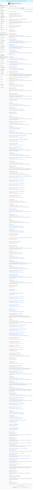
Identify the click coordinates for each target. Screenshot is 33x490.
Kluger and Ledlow (12, 199)
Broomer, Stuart (4, 73)
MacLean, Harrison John (12, 208)
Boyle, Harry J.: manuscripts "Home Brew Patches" (16, 191)
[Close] (32, 1)
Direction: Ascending (30, 9)
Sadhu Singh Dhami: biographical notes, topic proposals (17, 135)
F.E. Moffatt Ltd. (4, 44)
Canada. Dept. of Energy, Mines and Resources (4, 70)
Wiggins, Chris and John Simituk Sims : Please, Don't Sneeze (18, 77)
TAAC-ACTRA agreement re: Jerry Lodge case (15, 313)
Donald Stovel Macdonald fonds (15, 51)
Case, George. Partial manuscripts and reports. (16, 270)
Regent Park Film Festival (4, 43)
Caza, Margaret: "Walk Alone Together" (15, 195)
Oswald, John (4, 72)
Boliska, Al (10, 265)
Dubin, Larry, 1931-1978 (4, 64)
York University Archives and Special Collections (4, 47)
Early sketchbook (11, 29)
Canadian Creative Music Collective (4, 67)
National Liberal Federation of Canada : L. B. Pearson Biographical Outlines (20, 98)
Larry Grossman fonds (13, 113)
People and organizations (3, 55)
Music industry (11, 279)
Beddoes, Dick (11, 260)
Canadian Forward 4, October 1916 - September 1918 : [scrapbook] (19, 458)
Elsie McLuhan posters (12, 33)
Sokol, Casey (4, 60)
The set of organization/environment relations (16, 293)
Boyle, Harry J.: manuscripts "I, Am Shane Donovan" (17, 183)
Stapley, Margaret (11, 44)
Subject (2, 79)
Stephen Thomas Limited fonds (4, 21)
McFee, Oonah (11, 83)
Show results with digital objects (28, 11)
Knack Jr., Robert (11, 376)
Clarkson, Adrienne (12, 415)
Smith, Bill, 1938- (4, 74)
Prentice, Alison (11, 308)
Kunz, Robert (11, 56)
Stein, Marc (4, 52)
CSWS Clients (11, 319)
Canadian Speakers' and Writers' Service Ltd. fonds (4, 13)
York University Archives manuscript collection (16, 15)
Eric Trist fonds (13, 294)
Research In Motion (4, 51)
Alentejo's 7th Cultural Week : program (15, 25)
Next (27, 487)
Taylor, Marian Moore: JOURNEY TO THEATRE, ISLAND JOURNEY (18, 139)
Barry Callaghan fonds (4, 28)
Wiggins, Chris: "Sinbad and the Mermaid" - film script (17, 121)
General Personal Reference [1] (13, 424)
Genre (1, 81)
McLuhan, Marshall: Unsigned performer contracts (16, 332)
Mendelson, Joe (11, 381)
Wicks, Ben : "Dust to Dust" (13, 245)
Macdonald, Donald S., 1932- (4, 36)
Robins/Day (10, 386)
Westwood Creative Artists (4, 49)
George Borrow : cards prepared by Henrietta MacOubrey (17, 19)
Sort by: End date (24, 9)
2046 (25, 487)
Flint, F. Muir (11, 126)
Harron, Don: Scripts (12, 107)
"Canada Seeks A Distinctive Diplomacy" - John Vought (17, 420)
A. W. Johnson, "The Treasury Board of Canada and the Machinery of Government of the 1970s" (20, 237)
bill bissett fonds (4, 19)
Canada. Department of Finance (4, 59)
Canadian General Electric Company (4, 41)
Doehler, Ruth (11, 102)
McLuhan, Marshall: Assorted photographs (15, 365)
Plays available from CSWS (13, 171)
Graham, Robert (11, 229)
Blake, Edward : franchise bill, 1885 (14, 475)
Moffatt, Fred (4, 39)
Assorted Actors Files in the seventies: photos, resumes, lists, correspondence (20, 157)
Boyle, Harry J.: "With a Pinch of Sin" (14, 304)
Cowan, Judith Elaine (4, 37)
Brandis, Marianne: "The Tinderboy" (14, 345)
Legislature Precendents (12, 112)
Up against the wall (12, 361)
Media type (2, 87)
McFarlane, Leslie (11, 130)
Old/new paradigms (12, 289)
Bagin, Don (10, 219)
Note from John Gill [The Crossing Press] (15, 241)
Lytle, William (11, 204)
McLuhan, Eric (4, 65)
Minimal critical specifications (13, 285)
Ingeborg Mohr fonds (13, 31)
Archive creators (3, 32)
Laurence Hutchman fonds (14, 243)
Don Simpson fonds (4, 23)
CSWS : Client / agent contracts (13, 274)
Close (12, 2)
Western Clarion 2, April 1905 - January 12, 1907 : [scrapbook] (18, 448)
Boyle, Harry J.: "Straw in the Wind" (14, 337)
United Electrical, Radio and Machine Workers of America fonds (4, 17)
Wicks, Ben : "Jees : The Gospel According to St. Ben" (17, 397)
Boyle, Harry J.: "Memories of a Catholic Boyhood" (16, 300)
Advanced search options (13, 6)
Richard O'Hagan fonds (14, 100)
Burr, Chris (10, 481)
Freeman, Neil (11, 224)
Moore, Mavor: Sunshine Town (13, 61)
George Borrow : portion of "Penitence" (15, 13)
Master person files (12, 437)
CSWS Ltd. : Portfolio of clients (13, 71)
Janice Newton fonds (13, 310)
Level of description (2, 85)
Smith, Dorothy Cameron (13, 66)
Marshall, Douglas (11, 214)
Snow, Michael (4, 62)
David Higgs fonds (13, 27)
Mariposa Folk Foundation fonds (4, 10)
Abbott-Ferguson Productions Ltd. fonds (4, 8)
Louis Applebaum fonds (4, 30)
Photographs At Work (12, 357)
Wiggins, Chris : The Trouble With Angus (15, 147)
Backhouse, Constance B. (13, 470)
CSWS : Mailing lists (12, 161)
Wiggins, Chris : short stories (13, 93)
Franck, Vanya (11, 152)
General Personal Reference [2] (13, 233)
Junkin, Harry (11, 255)
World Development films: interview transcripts (16, 349)
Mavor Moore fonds (4, 25)
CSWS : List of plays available (13, 143)
